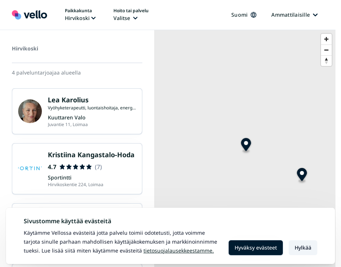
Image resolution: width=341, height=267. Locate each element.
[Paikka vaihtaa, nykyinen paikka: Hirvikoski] (80, 15)
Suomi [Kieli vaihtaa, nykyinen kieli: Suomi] (243, 14)
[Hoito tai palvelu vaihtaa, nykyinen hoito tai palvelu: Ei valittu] (131, 15)
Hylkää (303, 247)
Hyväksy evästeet (256, 247)
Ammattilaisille (294, 14)
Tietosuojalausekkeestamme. (178, 250)
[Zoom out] (326, 49)
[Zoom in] (326, 39)
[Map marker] (302, 175)
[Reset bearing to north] (326, 60)
